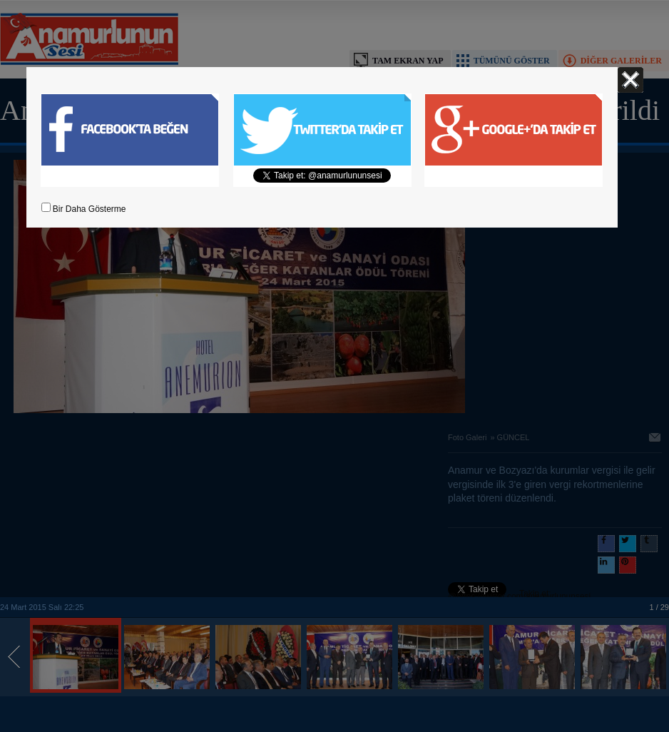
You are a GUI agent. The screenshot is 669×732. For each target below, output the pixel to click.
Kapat (630, 80)
